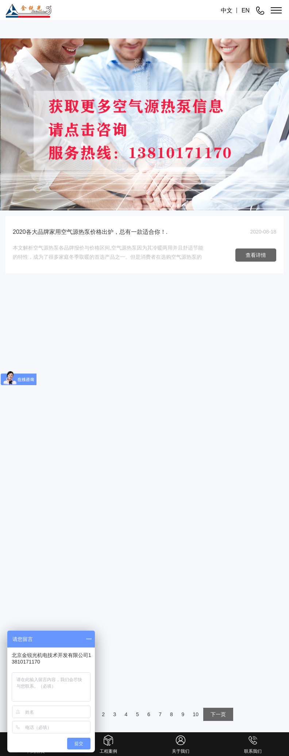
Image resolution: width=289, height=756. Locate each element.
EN (246, 10)
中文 (226, 10)
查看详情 (256, 255)
